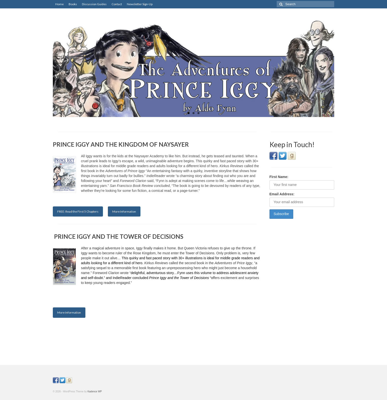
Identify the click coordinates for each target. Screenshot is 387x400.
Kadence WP (94, 391)
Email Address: (282, 194)
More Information (124, 211)
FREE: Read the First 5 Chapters (77, 211)
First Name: (279, 177)
